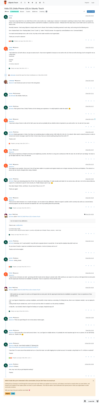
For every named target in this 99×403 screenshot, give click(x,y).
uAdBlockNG (19, 225)
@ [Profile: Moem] (11, 260)
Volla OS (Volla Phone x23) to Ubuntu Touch (28, 216)
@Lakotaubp (16, 93)
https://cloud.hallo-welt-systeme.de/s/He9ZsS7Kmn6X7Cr (23, 347)
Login (13, 393)
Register (8, 393)
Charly (10, 47)
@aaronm (15, 47)
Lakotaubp (12, 75)
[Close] (93, 380)
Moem (10, 214)
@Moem (15, 258)
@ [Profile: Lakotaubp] (12, 95)
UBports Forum (13, 2)
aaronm (11, 15)
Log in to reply (91, 11)
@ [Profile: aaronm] (11, 49)
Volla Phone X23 (15, 11)
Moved (7, 11)
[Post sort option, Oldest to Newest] (84, 11)
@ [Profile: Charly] (11, 108)
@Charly (15, 106)
